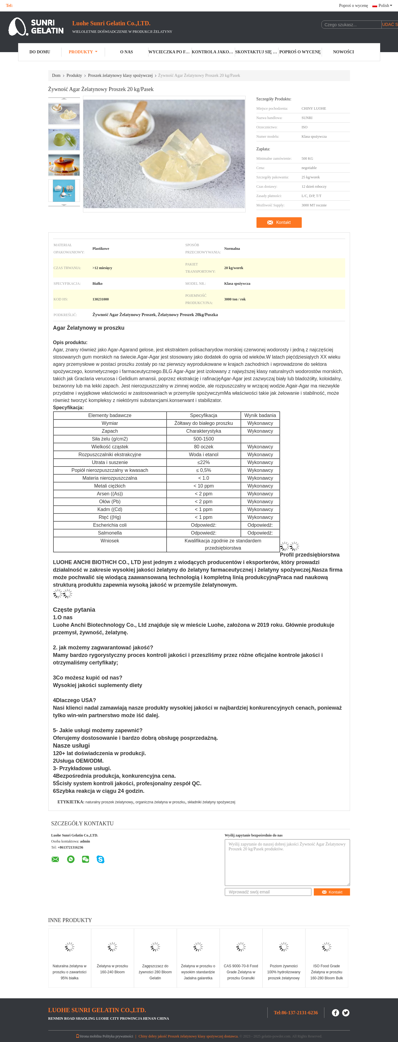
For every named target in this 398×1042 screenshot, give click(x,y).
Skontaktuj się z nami (257, 52)
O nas (126, 52)
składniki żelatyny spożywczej (211, 802)
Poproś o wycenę (353, 5)
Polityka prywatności (118, 1036)
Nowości (343, 52)
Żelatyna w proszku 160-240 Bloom (112, 969)
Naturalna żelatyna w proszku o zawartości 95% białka (69, 972)
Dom (56, 75)
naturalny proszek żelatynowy (109, 802)
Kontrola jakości (213, 52)
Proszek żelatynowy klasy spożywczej (120, 75)
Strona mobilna (89, 1036)
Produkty (83, 52)
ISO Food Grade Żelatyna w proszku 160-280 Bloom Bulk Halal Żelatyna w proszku (326, 978)
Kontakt (283, 222)
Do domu (39, 52)
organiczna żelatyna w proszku (160, 802)
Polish (385, 5)
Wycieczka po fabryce (170, 52)
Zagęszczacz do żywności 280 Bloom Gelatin (155, 972)
